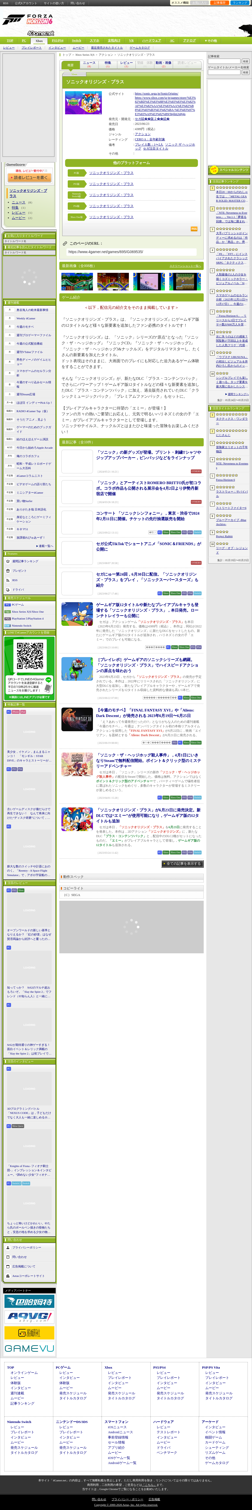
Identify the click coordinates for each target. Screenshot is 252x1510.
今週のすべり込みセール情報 (34, 384)
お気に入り (199, 2)
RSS (5, 3)
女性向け (114, 40)
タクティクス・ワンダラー (232, 421)
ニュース (18, 202)
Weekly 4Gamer (26, 318)
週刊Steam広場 (26, 394)
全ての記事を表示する (184, 864)
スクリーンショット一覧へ (185, 265)
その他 (210, 1458)
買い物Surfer (25, 501)
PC (24, 40)
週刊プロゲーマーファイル (34, 335)
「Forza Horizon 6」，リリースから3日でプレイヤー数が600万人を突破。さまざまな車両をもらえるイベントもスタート (232, 320)
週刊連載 (17, 1393)
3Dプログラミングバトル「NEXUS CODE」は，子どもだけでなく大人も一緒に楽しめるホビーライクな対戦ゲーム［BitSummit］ (29, 1113)
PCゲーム (18, 604)
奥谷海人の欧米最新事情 (32, 309)
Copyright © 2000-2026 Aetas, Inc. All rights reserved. (126, 1504)
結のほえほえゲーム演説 (32, 439)
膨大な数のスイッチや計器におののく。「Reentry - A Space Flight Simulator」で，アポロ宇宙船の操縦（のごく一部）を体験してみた (28, 871)
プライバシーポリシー (26, 1247)
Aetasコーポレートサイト (28, 1275)
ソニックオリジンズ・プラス (111, 173)
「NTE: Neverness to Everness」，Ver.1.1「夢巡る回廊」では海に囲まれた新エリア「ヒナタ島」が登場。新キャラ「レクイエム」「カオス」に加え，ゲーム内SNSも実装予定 (232, 217)
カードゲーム (215, 1442)
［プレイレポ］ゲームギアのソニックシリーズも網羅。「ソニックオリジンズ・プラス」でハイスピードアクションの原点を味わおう (147, 665)
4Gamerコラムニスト (30, 475)
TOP (10, 40)
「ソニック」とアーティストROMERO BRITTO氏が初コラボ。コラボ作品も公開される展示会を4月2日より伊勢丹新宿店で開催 (148, 488)
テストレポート (169, 1432)
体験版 (15, 1383)
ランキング (240, 2)
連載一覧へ (46, 545)
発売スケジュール (73, 1393)
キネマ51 (22, 529)
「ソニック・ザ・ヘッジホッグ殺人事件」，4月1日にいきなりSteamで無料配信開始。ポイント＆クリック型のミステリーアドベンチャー (148, 760)
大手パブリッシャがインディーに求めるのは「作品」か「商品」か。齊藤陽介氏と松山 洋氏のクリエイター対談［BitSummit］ (232, 238)
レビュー (9, 47)
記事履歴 (219, 2)
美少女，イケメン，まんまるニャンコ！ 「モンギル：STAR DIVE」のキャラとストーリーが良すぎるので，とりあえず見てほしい (29, 756)
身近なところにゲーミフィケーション (34, 519)
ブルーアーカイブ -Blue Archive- (231, 522)
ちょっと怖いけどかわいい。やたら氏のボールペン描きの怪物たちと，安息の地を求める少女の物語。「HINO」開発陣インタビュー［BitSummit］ (28, 1228)
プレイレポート (32, 47)
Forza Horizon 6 (225, 479)
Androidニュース (120, 1432)
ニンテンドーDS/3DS (72, 1422)
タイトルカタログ (73, 1398)
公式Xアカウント (26, 3)
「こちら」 (149, 1484)
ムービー (78, 47)
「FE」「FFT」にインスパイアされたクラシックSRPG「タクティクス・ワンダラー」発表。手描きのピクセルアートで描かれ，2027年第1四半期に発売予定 (232, 258)
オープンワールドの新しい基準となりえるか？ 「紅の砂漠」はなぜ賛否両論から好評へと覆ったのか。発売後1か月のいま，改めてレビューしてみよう (29, 935)
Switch (76, 40)
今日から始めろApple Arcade (35, 447)
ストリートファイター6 (231, 507)
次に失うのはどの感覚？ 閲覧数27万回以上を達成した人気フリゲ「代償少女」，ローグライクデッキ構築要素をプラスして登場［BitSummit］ (232, 341)
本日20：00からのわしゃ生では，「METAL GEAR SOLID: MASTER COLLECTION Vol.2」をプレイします (232, 196)
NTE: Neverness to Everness (232, 465)
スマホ (94, 40)
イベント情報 (215, 1432)
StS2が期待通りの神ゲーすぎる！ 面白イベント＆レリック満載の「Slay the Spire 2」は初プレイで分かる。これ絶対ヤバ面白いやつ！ (29, 1049)
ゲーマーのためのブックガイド (34, 429)
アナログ (189, 40)
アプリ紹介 (116, 1448)
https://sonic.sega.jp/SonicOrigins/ (156, 93)
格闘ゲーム (213, 1437)
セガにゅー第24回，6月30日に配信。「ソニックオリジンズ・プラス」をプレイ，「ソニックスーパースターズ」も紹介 (147, 579)
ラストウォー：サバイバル (232, 494)
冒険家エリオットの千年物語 (232, 449)
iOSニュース (117, 1427)
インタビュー (57, 47)
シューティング (217, 1448)
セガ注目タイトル (155, 148)
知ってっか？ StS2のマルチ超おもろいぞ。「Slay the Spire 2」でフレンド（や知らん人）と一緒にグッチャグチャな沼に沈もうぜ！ (29, 992)
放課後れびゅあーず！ (31, 537)
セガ (138, 119)
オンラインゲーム (24, 1373)
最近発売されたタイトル (107, 47)
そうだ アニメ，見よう (31, 419)
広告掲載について (23, 1266)
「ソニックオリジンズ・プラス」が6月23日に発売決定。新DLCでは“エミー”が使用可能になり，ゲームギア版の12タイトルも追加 (148, 815)
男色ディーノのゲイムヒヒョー (34, 362)
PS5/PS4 (57, 40)
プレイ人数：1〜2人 (149, 144)
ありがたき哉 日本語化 (31, 509)
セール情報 (116, 1442)
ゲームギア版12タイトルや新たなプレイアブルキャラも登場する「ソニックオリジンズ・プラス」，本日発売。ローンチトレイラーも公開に (147, 610)
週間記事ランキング (25, 561)
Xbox (39, 41)
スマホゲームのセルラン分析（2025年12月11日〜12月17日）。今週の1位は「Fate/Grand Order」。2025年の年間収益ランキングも (232, 300)
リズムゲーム (215, 1453)
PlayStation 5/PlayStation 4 (28, 618)
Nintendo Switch (21, 625)
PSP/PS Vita (211, 1367)
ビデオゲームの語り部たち (34, 484)
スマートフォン (116, 1422)
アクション (143, 134)
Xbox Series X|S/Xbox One (28, 611)
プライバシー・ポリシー (127, 1499)
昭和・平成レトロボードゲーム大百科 (34, 466)
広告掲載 (154, 1499)
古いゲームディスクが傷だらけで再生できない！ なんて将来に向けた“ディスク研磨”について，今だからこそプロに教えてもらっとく (28, 813)
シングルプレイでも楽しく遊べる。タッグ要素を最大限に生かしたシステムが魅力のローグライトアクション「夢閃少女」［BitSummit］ (232, 382)
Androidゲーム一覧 (122, 1463)
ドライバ (18, 589)
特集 (15, 207)
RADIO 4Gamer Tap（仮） (33, 411)
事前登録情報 (118, 1437)
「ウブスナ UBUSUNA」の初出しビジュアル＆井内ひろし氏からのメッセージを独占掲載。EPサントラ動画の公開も (232, 361)
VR (131, 40)
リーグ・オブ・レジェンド (232, 550)
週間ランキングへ (238, 394)
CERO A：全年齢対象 (150, 139)
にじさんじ (223, 435)
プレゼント (19, 570)
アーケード (210, 1422)
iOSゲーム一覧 (119, 1458)
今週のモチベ (25, 326)
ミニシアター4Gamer (30, 492)
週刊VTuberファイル (30, 352)
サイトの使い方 (54, 3)
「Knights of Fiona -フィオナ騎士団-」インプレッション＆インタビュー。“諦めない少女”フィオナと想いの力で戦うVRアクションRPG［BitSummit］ (29, 1170)
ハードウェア (151, 40)
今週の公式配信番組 (30, 343)
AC (172, 40)
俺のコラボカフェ (28, 456)
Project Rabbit (224, 536)
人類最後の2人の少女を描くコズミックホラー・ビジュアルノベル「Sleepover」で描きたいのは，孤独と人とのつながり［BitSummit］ (232, 279)
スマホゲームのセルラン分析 (34, 373)
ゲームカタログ (140, 47)
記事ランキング (22, 1403)
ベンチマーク (167, 1453)
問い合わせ (78, 3)
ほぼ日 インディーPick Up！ (35, 402)
